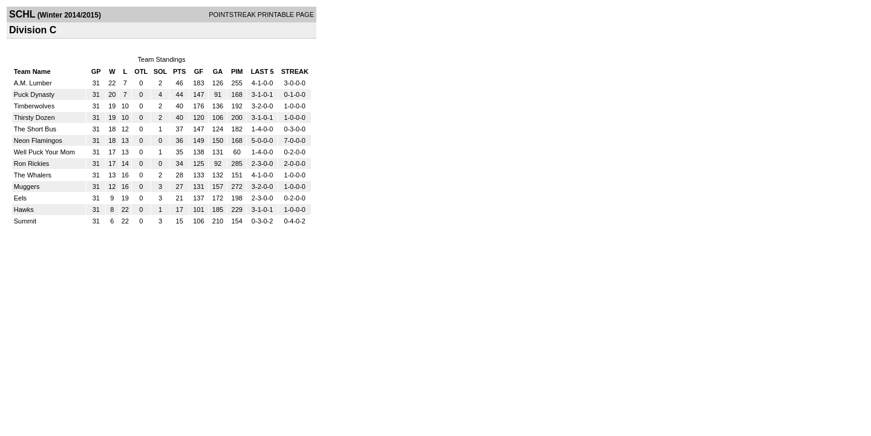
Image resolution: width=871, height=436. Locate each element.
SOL (161, 71)
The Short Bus (35, 129)
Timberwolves (34, 106)
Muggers (27, 186)
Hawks (24, 209)
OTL (141, 71)
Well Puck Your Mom (44, 152)
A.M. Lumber (33, 83)
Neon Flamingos (38, 140)
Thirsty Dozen (34, 117)
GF (198, 71)
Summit (25, 221)
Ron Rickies (32, 163)
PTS (179, 71)
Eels (20, 198)
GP (96, 71)
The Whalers (32, 175)
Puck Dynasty (34, 94)
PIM (237, 71)
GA (218, 71)
